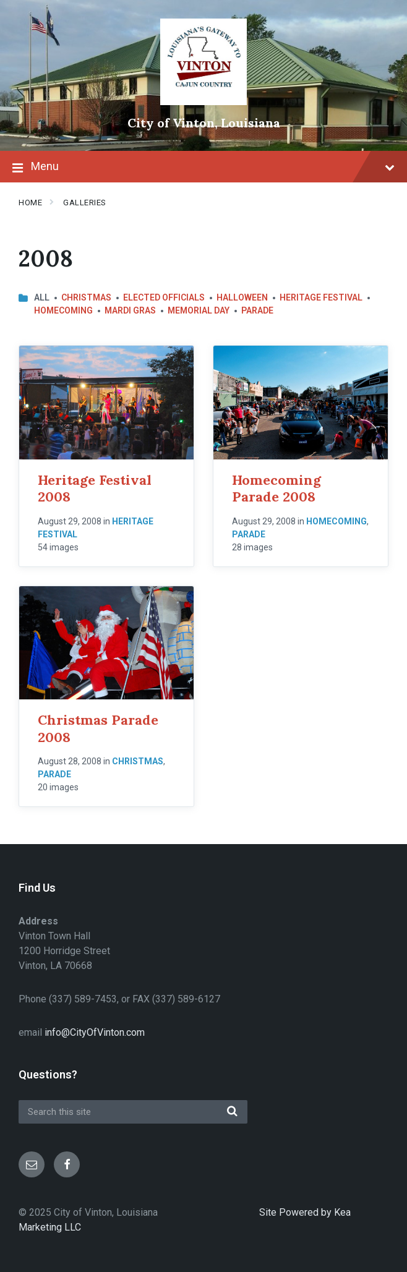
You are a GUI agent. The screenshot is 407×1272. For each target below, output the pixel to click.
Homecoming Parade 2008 (276, 488)
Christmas (86, 297)
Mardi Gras (130, 310)
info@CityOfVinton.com (95, 1032)
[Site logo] (203, 102)
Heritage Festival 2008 (95, 488)
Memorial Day (198, 310)
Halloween (242, 297)
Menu (203, 168)
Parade (257, 310)
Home (30, 202)
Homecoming (63, 310)
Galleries (84, 202)
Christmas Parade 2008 (98, 728)
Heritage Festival (321, 297)
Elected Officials (164, 297)
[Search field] (133, 1112)
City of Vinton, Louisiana (203, 122)
